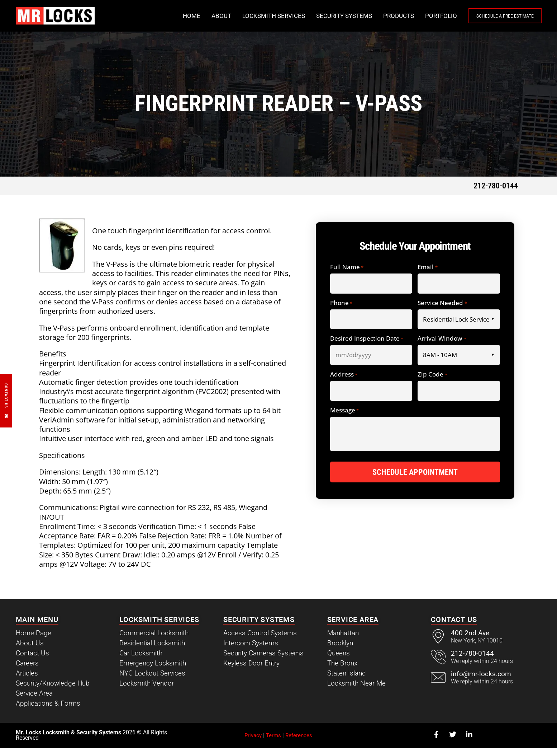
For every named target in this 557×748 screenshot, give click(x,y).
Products (375, 15)
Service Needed (442, 303)
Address (343, 374)
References (298, 735)
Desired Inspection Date (366, 338)
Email (427, 267)
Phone (341, 303)
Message (344, 410)
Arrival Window (442, 338)
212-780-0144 (495, 185)
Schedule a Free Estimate (493, 16)
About (198, 15)
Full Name (346, 267)
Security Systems (320, 15)
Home (168, 15)
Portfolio (417, 15)
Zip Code (432, 374)
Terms (273, 735)
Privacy (253, 735)
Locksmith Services (250, 15)
